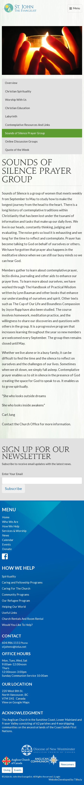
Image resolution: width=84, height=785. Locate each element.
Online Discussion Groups (21, 141)
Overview (11, 82)
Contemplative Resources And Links (27, 124)
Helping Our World (14, 606)
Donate (7, 549)
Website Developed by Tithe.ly (65, 779)
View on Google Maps (16, 702)
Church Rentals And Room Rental (22, 618)
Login (57, 776)
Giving (6, 770)
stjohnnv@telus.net (14, 646)
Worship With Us (15, 99)
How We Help (10, 526)
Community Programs (15, 594)
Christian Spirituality (18, 91)
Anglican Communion (45, 759)
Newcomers (67, 764)
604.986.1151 (11, 642)
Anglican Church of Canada (16, 760)
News (5, 535)
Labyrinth (11, 116)
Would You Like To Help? (17, 624)
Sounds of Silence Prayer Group (25, 133)
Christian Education (17, 108)
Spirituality (9, 576)
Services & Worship (14, 530)
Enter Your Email (12, 474)
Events (6, 544)
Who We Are (10, 521)
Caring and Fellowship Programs (22, 582)
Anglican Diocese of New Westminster (49, 748)
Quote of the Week (17, 149)
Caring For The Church (16, 588)
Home (5, 517)
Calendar (7, 540)
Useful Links (9, 612)
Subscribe (13, 488)
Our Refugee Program (16, 600)
